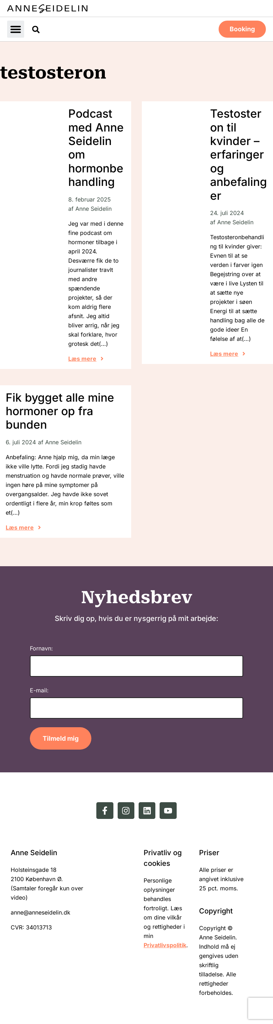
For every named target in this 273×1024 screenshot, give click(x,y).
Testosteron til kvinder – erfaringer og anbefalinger (238, 154)
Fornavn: (41, 647)
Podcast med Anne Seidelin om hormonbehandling (96, 147)
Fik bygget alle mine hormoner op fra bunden (60, 410)
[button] (15, 28)
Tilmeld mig (61, 737)
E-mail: (39, 689)
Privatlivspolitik (165, 944)
